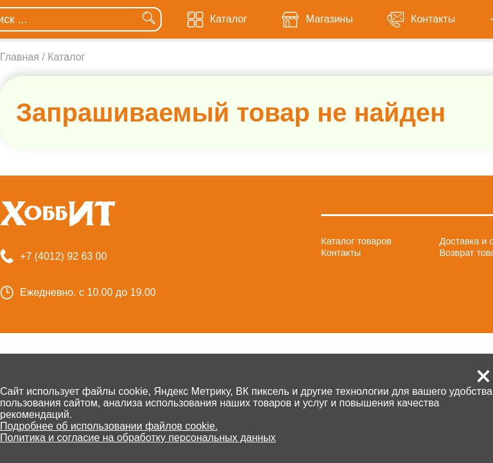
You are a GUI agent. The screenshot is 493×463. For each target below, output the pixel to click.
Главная (19, 56)
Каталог (66, 56)
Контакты (341, 253)
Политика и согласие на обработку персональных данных (138, 437)
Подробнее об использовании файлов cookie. (109, 426)
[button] (483, 376)
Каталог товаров (356, 241)
